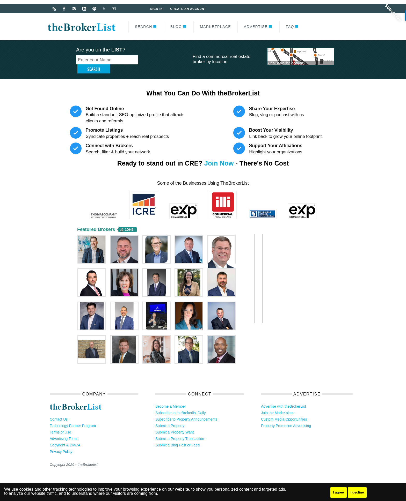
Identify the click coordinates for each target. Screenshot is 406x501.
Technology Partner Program (73, 418)
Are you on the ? (100, 50)
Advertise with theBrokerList (283, 399)
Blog (176, 27)
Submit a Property (169, 418)
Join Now (219, 155)
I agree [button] (339, 492)
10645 (129, 222)
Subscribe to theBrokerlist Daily (180, 405)
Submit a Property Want (174, 424)
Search (143, 27)
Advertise (256, 27)
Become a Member (170, 399)
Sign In (156, 8)
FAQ (290, 27)
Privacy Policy (61, 444)
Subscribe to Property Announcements (186, 411)
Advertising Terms (64, 431)
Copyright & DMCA (65, 437)
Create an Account (189, 8)
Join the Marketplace (277, 405)
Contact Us (59, 411)
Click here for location (285, 63)
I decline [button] (359, 492)
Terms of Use (60, 424)
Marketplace (215, 27)
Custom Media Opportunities (284, 411)
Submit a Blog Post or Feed (177, 437)
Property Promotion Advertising (286, 418)
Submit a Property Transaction (179, 431)
